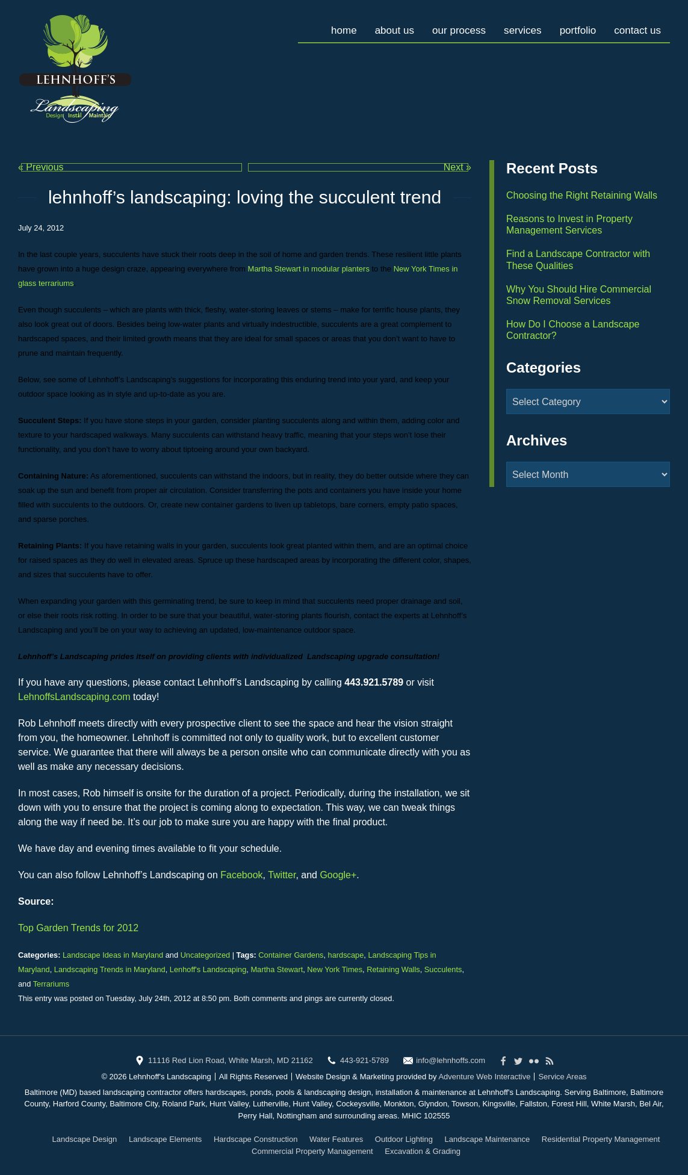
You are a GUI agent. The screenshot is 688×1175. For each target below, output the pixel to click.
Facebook (241, 875)
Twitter (282, 875)
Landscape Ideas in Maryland (113, 955)
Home (331, 27)
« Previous (41, 167)
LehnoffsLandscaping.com (74, 697)
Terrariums (51, 983)
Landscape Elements (165, 1139)
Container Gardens (290, 955)
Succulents (443, 969)
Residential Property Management (601, 1139)
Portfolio (574, 27)
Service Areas (562, 1076)
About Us (383, 27)
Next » (457, 167)
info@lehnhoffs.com (450, 1060)
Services (517, 27)
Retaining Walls (393, 969)
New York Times (334, 969)
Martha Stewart (276, 969)
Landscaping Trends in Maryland (110, 969)
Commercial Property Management (312, 1151)
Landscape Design (84, 1139)
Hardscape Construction (255, 1139)
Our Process (451, 27)
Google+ (338, 875)
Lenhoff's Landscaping (208, 969)
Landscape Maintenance (487, 1139)
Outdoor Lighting (404, 1139)
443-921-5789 (364, 1060)
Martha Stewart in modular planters (309, 268)
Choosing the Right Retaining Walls (581, 195)
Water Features (336, 1139)
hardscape (346, 955)
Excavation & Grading (422, 1151)
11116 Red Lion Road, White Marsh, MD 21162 (230, 1060)
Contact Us (636, 27)
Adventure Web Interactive (484, 1076)
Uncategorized (206, 955)
